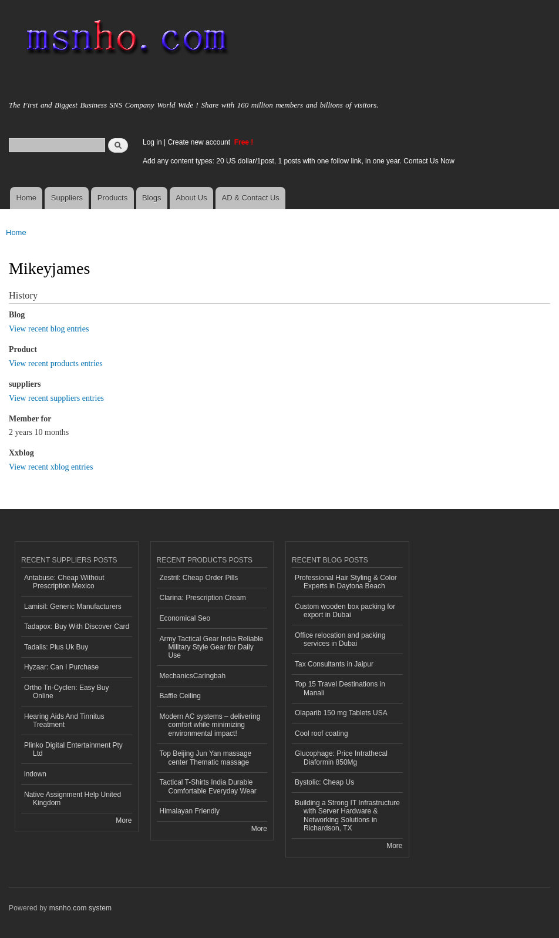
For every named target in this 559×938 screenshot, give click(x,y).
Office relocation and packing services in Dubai (340, 639)
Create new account (199, 142)
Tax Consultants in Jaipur (334, 664)
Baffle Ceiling (180, 696)
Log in (152, 142)
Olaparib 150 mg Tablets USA (341, 713)
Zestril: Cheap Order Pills (199, 578)
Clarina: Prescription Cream (203, 598)
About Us (191, 197)
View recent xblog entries (51, 467)
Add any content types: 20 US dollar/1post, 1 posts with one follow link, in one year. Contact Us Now (298, 161)
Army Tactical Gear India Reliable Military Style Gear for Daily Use (212, 647)
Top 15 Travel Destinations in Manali (340, 688)
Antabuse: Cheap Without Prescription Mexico (64, 582)
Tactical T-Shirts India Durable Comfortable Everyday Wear (208, 786)
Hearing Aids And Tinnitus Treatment (64, 720)
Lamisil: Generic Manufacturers (73, 606)
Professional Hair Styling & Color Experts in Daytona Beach (346, 582)
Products (112, 197)
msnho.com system (80, 908)
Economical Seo (185, 618)
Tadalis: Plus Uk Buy (56, 647)
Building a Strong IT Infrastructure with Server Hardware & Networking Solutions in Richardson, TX (347, 815)
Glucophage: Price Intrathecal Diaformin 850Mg (341, 757)
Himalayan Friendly (190, 811)
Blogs (151, 197)
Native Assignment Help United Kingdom (72, 798)
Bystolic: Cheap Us (324, 782)
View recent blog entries (49, 328)
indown (35, 774)
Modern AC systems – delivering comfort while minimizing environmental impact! (210, 725)
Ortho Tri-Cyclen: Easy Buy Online (66, 692)
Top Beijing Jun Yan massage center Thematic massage (206, 757)
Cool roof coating (321, 733)
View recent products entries (56, 363)
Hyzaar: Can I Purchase (61, 667)
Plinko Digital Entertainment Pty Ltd (73, 749)
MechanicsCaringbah (193, 676)
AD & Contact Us (251, 197)
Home (26, 197)
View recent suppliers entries (56, 398)
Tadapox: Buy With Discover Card (76, 626)
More (124, 820)
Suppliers (67, 197)
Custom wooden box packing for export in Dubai (345, 610)
